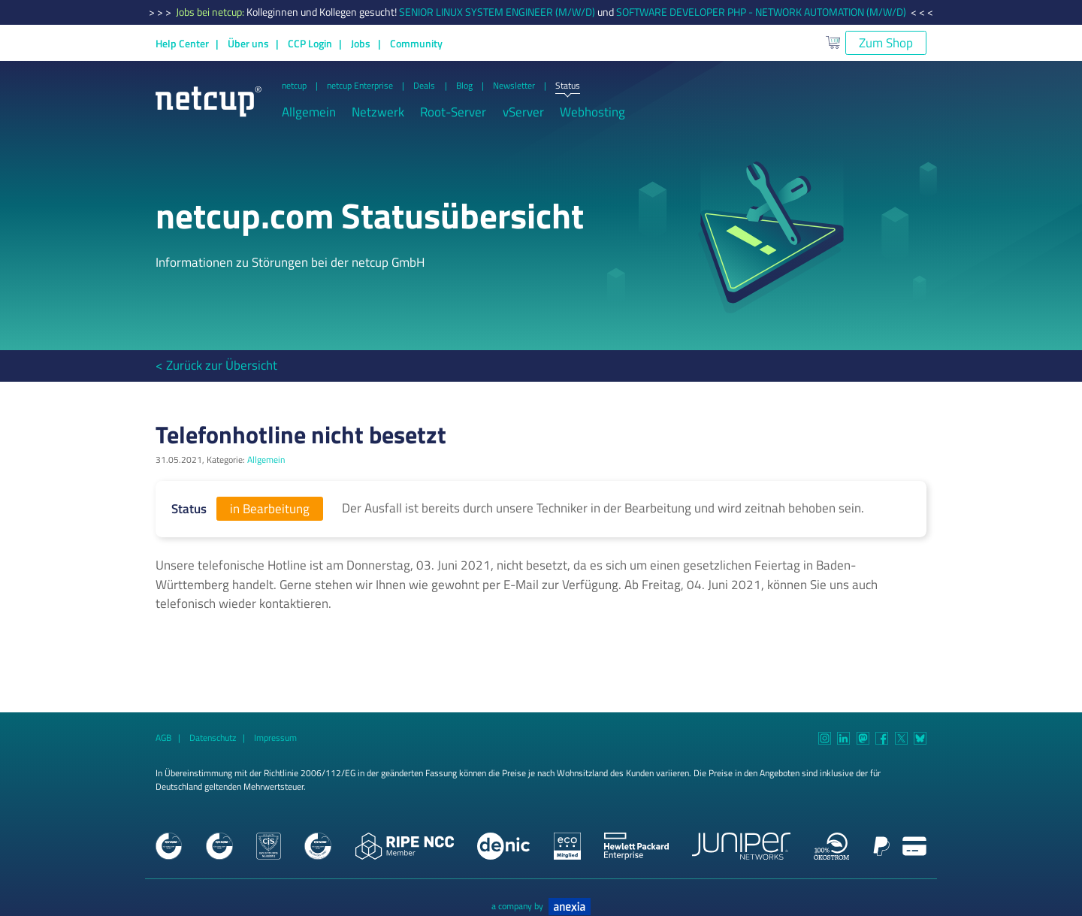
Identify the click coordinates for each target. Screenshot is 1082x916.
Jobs (360, 43)
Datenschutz (212, 738)
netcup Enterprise (360, 86)
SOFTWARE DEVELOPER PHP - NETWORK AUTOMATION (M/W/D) (761, 12)
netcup (294, 86)
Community (416, 43)
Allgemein (309, 112)
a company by (541, 906)
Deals (424, 86)
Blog (464, 86)
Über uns (248, 43)
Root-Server (453, 112)
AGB (163, 738)
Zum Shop (886, 43)
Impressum (275, 738)
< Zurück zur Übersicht (216, 365)
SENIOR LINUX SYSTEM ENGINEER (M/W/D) (497, 12)
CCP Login (310, 43)
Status (567, 86)
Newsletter (514, 86)
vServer (523, 112)
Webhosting (592, 112)
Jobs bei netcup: (211, 12)
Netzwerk (378, 112)
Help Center (182, 43)
